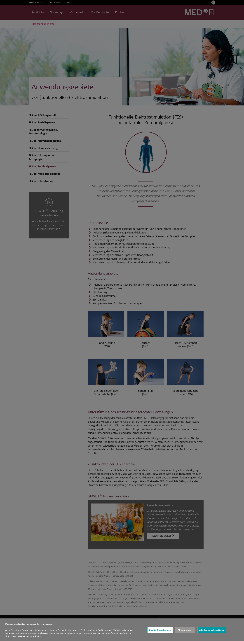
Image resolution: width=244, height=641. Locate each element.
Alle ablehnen (185, 632)
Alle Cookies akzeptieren (212, 632)
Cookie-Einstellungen (160, 632)
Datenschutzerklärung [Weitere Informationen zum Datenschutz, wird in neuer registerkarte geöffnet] (29, 638)
